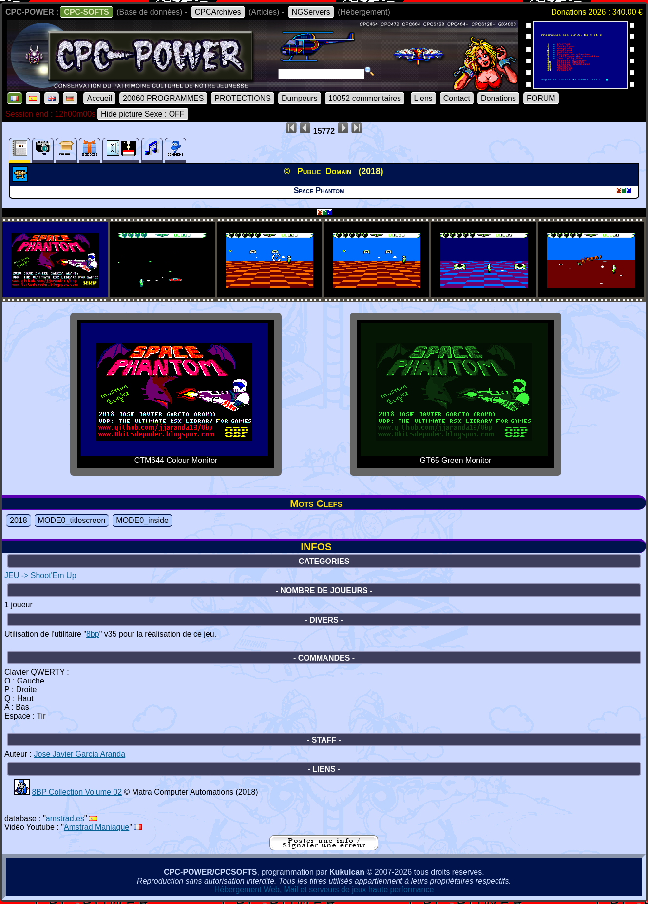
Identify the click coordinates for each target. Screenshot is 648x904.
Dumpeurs (300, 98)
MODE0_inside (142, 520)
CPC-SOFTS (86, 12)
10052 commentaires (364, 98)
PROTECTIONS (242, 98)
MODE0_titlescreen (72, 520)
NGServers (311, 12)
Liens (423, 98)
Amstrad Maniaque (96, 827)
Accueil (99, 98)
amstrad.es (65, 818)
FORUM (541, 98)
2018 (18, 520)
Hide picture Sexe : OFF (143, 114)
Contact (456, 98)
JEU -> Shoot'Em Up (40, 575)
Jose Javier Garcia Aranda (79, 754)
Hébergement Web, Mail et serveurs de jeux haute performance (324, 889)
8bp (92, 634)
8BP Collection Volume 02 (77, 792)
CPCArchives (218, 12)
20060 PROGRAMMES (163, 98)
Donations (498, 98)
